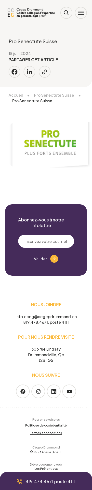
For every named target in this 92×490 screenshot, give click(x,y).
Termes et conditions (46, 433)
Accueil (16, 95)
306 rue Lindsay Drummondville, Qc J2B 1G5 (46, 355)
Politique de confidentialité (46, 425)
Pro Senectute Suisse (54, 95)
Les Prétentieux (46, 468)
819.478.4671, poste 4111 (46, 322)
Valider (46, 259)
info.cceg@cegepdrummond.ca (46, 316)
